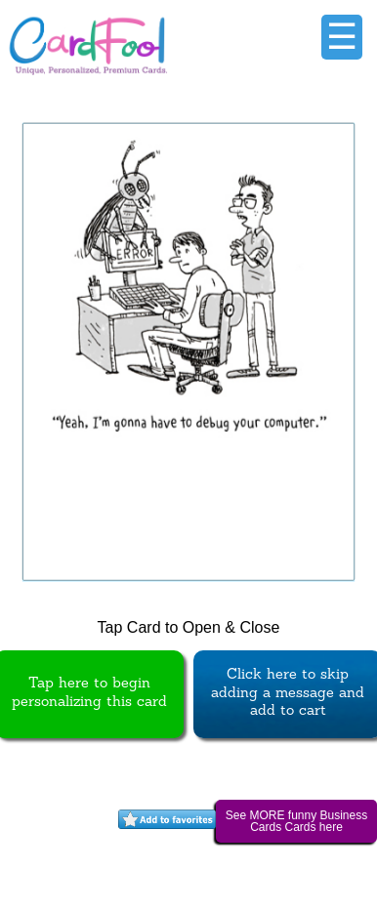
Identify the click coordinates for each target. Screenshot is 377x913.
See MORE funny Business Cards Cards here (296, 821)
